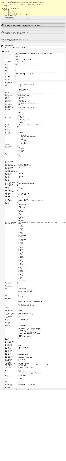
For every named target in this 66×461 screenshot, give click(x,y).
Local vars (4, 25)
